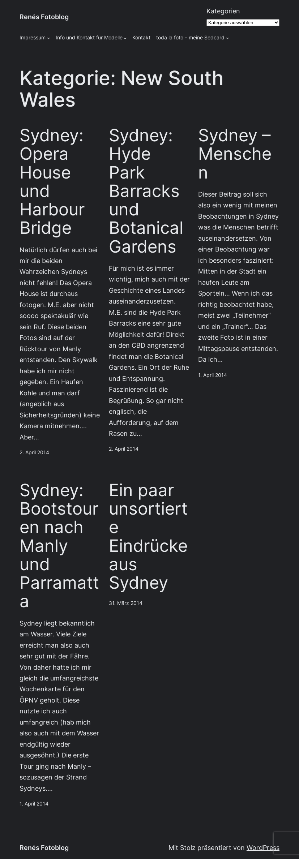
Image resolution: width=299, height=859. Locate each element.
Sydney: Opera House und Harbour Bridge (52, 181)
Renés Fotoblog (44, 17)
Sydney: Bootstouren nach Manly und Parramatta (59, 546)
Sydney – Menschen (235, 154)
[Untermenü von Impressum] (48, 37)
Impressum (33, 37)
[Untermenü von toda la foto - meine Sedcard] (227, 37)
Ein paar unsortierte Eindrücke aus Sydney (148, 536)
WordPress (263, 847)
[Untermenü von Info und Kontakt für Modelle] (125, 37)
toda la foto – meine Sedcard (190, 37)
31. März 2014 (125, 603)
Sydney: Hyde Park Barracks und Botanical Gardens (146, 191)
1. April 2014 (212, 375)
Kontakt (141, 37)
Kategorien (223, 11)
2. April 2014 (34, 452)
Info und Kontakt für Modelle (89, 37)
